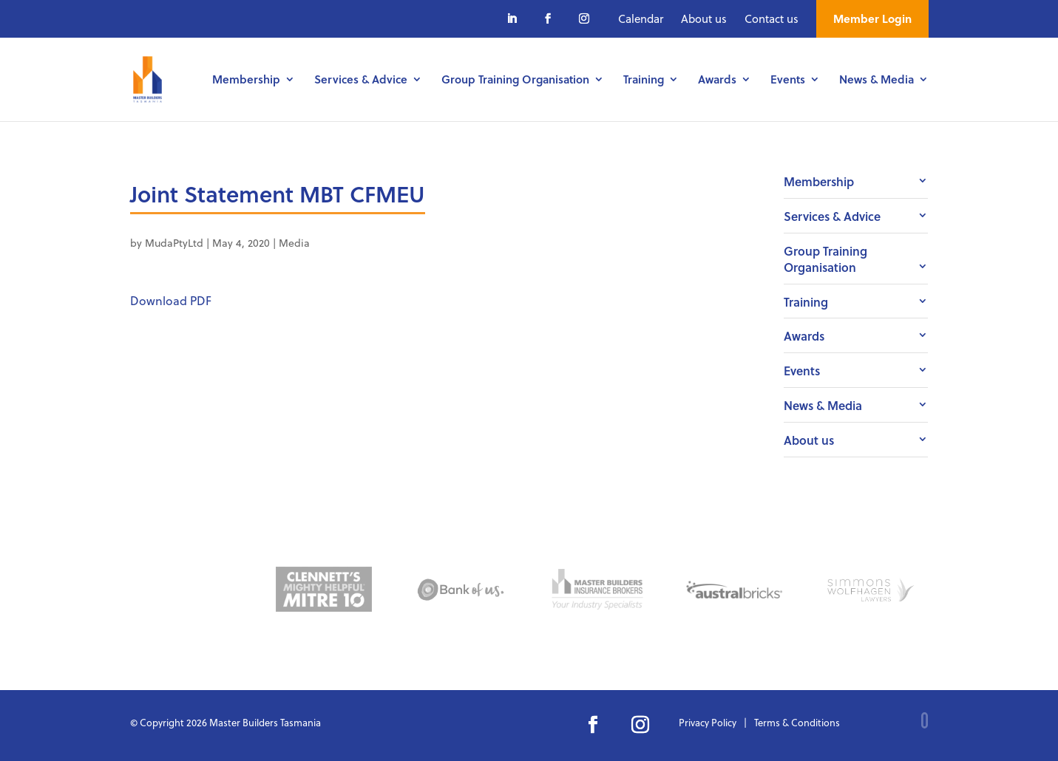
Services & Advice (360, 80)
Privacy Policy (707, 722)
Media (294, 242)
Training (643, 80)
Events (787, 80)
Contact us (771, 18)
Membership (246, 80)
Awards (717, 80)
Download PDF (170, 300)
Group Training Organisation (515, 80)
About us (704, 18)
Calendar (640, 18)
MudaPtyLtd (174, 242)
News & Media (876, 80)
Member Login (872, 18)
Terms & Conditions (797, 722)
